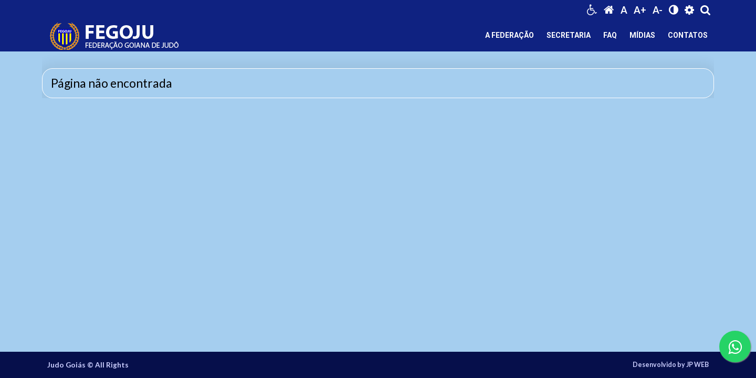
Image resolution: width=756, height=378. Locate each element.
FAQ (610, 35)
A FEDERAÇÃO (509, 35)
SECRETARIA (569, 35)
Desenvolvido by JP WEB (671, 365)
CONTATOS (688, 35)
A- (658, 10)
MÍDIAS (642, 35)
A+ (640, 10)
